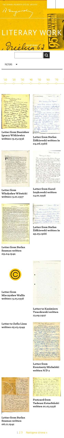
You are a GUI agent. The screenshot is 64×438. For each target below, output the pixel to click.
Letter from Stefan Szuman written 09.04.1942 (13, 250)
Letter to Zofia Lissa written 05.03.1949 (14, 325)
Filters (8, 64)
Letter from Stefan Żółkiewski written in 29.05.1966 (46, 230)
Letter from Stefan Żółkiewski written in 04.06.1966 (46, 140)
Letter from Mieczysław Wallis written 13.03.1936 (13, 295)
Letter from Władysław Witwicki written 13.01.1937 (14, 193)
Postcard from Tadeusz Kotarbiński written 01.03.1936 (46, 403)
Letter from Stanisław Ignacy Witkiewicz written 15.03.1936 (15, 135)
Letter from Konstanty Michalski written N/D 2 (46, 367)
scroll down (32, 45)
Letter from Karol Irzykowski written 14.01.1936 (45, 192)
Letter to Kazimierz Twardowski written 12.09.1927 (45, 312)
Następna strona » (36, 432)
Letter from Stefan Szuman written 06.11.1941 (13, 421)
